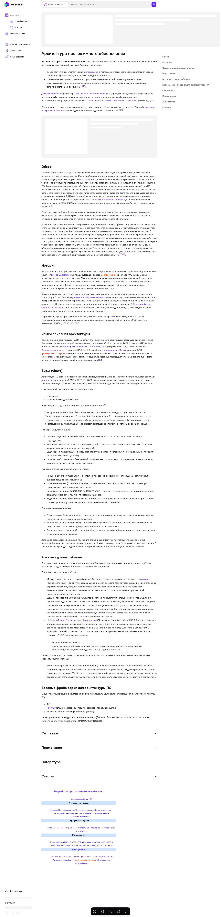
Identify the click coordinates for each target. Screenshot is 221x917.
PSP (59, 845)
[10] (105, 404)
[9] (124, 254)
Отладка (72, 813)
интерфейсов (91, 71)
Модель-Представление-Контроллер (76, 620)
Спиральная (83, 827)
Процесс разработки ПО (81, 799)
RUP (79, 845)
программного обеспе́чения (90, 93)
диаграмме (144, 579)
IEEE (113, 316)
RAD (74, 845)
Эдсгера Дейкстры (59, 274)
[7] (120, 254)
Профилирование (81, 856)
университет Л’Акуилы (53, 353)
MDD (109, 842)
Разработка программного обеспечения (78, 791)
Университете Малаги (115, 350)
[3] (85, 100)
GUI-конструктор (98, 856)
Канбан (86, 842)
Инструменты (78, 849)
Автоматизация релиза (85, 860)
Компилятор (55, 856)
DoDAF (123, 717)
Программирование (84, 810)
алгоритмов (86, 179)
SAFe (85, 845)
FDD (80, 842)
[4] (120, 110)
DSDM (73, 842)
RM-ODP (51, 707)
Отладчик (67, 856)
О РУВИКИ (10, 903)
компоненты (118, 100)
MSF (53, 845)
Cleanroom (58, 827)
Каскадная (95, 827)
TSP (100, 845)
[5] (122, 110)
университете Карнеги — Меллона (82, 346)
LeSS (102, 842)
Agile (49, 827)
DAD (66, 842)
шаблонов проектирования (111, 199)
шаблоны (131, 100)
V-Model (106, 827)
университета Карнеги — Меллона (90, 297)
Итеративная (71, 827)
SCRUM (93, 845)
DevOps (59, 842)
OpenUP (66, 845)
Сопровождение (100, 813)
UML (100, 360)
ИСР (110, 856)
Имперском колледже (52, 350)
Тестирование (60, 813)
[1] (82, 86)
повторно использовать (99, 100)
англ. (90, 61)
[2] (84, 86)
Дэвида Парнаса (109, 274)
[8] (122, 254)
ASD (52, 842)
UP (105, 845)
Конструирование (103, 810)
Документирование (51, 93)
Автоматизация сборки (63, 860)
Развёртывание (84, 813)
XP (109, 845)
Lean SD (95, 842)
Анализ (53, 810)
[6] (51, 206)
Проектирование (66, 810)
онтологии (46, 380)
